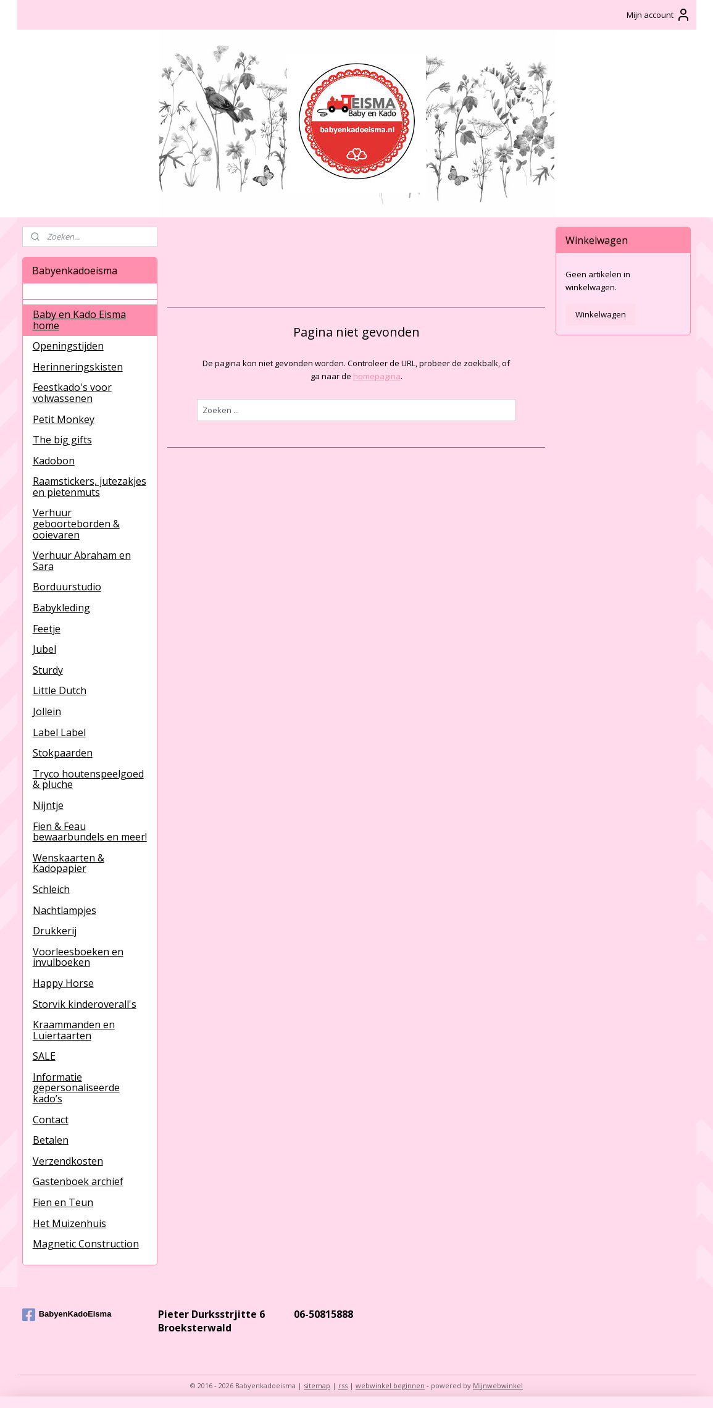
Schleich (51, 889)
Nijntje (48, 805)
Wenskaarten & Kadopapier (68, 863)
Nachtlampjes (64, 910)
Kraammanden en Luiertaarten (74, 1030)
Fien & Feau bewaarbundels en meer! (90, 831)
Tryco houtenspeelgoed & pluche (88, 779)
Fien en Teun (63, 1202)
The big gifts (62, 439)
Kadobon (54, 460)
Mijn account (659, 14)
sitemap (317, 1385)
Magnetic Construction (86, 1244)
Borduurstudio (67, 586)
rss (343, 1385)
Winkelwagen (600, 314)
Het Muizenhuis (69, 1223)
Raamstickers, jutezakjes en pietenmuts (89, 486)
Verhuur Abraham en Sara (82, 560)
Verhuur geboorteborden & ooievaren (76, 523)
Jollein (47, 711)
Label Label (59, 732)
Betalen (51, 1140)
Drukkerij (55, 930)
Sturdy (48, 670)
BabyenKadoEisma (67, 1314)
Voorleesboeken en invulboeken (78, 957)
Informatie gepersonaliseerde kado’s (76, 1087)
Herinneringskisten (78, 367)
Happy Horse (63, 983)
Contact (51, 1119)
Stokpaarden (63, 753)
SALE (44, 1056)
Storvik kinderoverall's (84, 1004)
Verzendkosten (68, 1161)
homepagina (377, 376)
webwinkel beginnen (390, 1385)
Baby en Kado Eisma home (79, 320)
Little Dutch (59, 690)
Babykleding (61, 607)
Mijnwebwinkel (498, 1385)
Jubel (44, 649)
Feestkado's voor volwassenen (72, 392)
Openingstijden (68, 346)
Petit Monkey (63, 419)
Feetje (46, 628)
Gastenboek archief (78, 1181)
